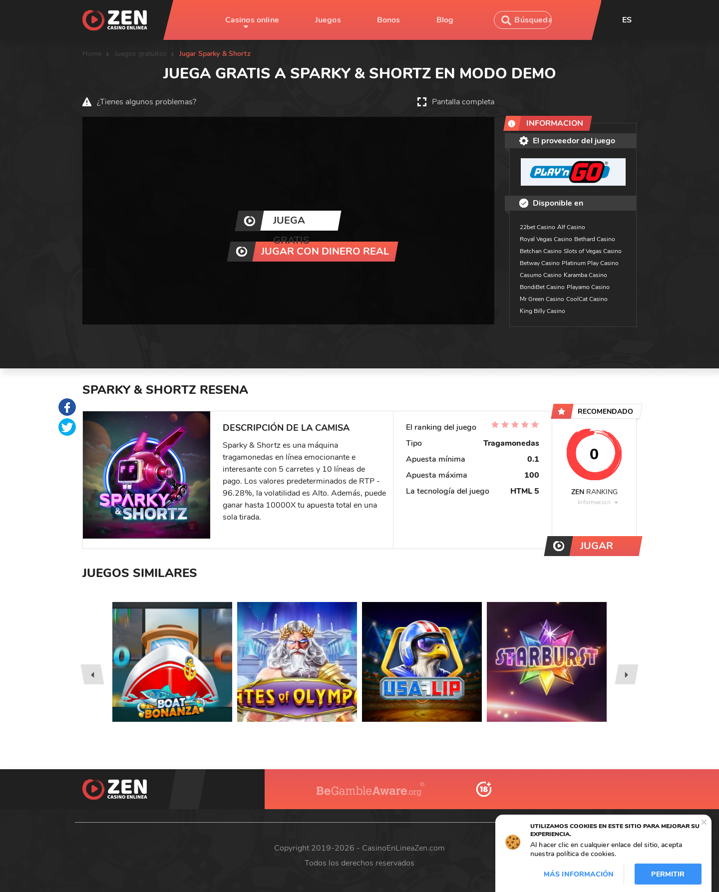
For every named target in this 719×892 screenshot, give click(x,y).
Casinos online (252, 19)
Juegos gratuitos (140, 53)
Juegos (328, 19)
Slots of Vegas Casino (593, 251)
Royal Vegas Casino (546, 239)
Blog (445, 19)
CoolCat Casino (587, 299)
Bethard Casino (594, 239)
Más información (579, 874)
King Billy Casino (542, 311)
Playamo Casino (588, 287)
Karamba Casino (585, 275)
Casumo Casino (541, 275)
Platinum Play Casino (590, 263)
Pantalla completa (463, 101)
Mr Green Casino (542, 299)
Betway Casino (540, 263)
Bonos (388, 19)
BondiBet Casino (542, 287)
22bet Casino (537, 227)
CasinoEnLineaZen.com (403, 848)
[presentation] (92, 674)
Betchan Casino (541, 251)
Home (92, 53)
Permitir (668, 874)
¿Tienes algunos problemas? (146, 101)
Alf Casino (571, 227)
